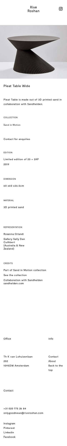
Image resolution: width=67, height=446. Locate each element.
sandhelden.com (14, 283)
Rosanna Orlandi (14, 233)
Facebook (9, 436)
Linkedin (9, 432)
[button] (6, 9)
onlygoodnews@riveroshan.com (23, 412)
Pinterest (9, 427)
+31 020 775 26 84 (15, 408)
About (52, 361)
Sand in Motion (12, 125)
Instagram (9, 423)
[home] (34, 9)
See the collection (15, 275)
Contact (53, 356)
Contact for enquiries (17, 139)
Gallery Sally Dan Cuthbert (14, 240)
